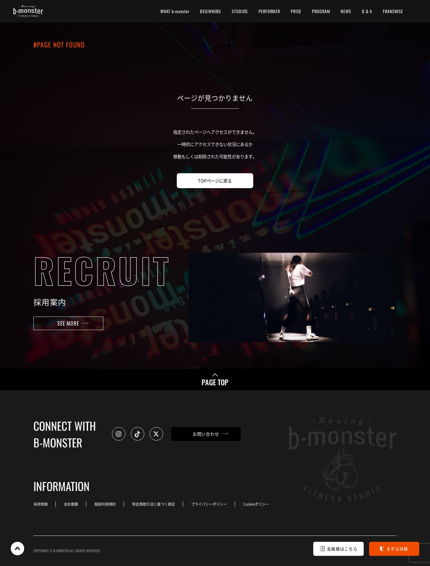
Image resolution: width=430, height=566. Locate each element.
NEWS (346, 11)
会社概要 (71, 504)
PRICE (296, 11)
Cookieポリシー (256, 504)
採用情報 (40, 504)
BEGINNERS (210, 11)
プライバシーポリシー (209, 504)
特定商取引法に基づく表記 (153, 504)
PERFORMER (269, 11)
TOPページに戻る (215, 180)
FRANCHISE (393, 11)
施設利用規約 (105, 504)
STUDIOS (240, 11)
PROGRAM (321, 11)
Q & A (367, 11)
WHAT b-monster (174, 11)
